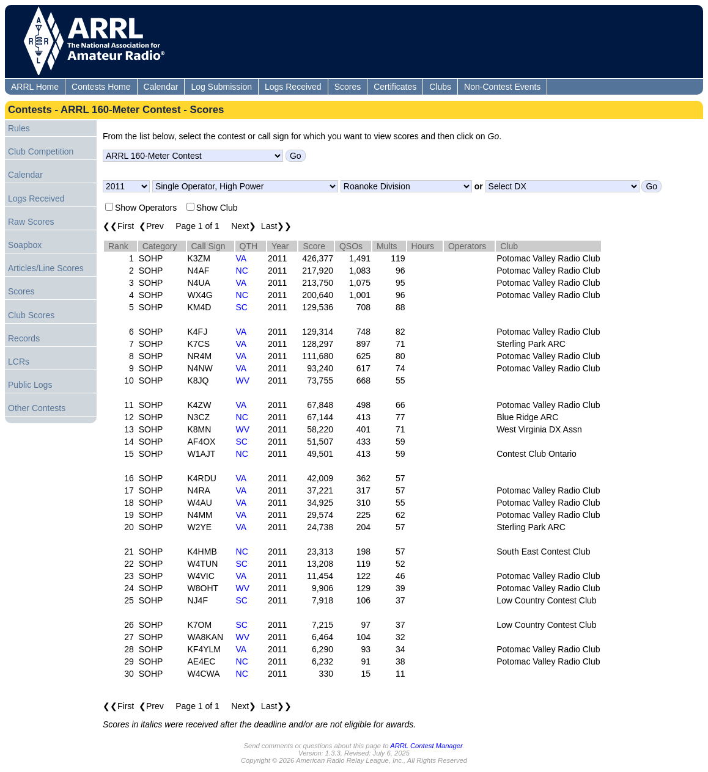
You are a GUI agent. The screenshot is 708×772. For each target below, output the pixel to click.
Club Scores (31, 315)
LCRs (18, 361)
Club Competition (40, 151)
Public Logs (30, 385)
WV (243, 380)
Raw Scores (31, 222)
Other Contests (36, 408)
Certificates (395, 87)
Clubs (440, 87)
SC (242, 307)
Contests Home (101, 87)
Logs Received (293, 87)
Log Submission (221, 87)
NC (242, 270)
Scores (347, 87)
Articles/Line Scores (46, 268)
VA (241, 258)
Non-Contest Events (502, 87)
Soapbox (25, 245)
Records (24, 338)
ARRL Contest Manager (426, 745)
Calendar (161, 87)
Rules (19, 128)
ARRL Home (35, 87)
